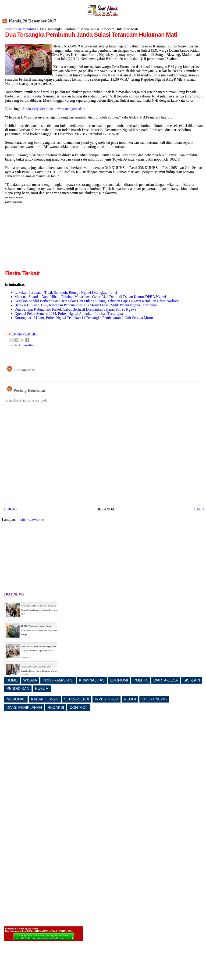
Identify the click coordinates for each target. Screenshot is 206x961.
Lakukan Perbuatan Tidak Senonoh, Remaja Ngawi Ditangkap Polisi (65, 292)
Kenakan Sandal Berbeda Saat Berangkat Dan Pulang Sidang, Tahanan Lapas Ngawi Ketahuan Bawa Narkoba (96, 301)
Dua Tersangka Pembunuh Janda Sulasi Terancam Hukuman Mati (91, 34)
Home (9, 29)
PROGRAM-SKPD (58, 680)
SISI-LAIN (192, 680)
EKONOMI (119, 680)
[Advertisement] (44, 236)
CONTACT (78, 708)
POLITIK (141, 680)
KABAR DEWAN (45, 699)
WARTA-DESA (165, 680)
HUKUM (42, 689)
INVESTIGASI (106, 699)
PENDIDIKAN (18, 689)
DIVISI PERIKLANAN (24, 708)
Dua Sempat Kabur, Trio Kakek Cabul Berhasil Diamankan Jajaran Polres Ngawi (75, 309)
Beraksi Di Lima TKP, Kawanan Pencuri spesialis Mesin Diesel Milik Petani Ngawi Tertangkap (86, 305)
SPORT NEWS (154, 699)
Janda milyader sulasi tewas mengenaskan (53, 109)
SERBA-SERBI (76, 699)
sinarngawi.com (32, 520)
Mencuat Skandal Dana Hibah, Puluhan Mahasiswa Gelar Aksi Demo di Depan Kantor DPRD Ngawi (90, 297)
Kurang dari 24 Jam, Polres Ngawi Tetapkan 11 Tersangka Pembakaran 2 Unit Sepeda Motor (83, 318)
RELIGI (130, 699)
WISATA (30, 680)
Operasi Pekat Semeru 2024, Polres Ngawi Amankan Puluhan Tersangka (68, 314)
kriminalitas (27, 29)
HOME (12, 680)
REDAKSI (56, 708)
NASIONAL (16, 699)
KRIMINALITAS (92, 680)
